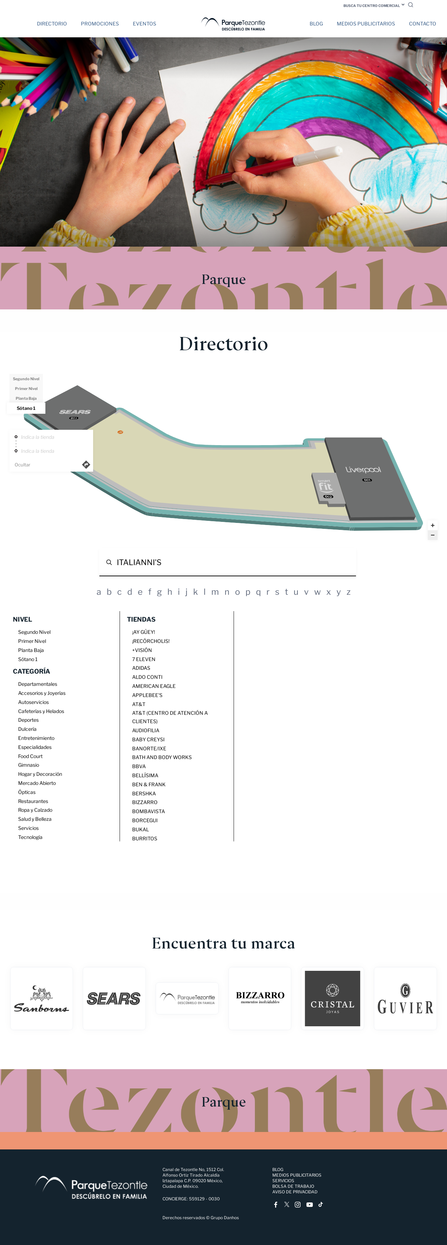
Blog (316, 24)
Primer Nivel (26, 388)
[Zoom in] (433, 525)
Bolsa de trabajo (293, 1186)
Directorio (52, 24)
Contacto (422, 24)
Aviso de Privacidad (295, 1191)
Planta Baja (26, 398)
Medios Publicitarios (366, 24)
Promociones (100, 24)
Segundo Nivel (26, 378)
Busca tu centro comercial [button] (371, 5)
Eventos (144, 24)
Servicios (283, 1180)
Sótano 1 (26, 408)
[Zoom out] (433, 535)
